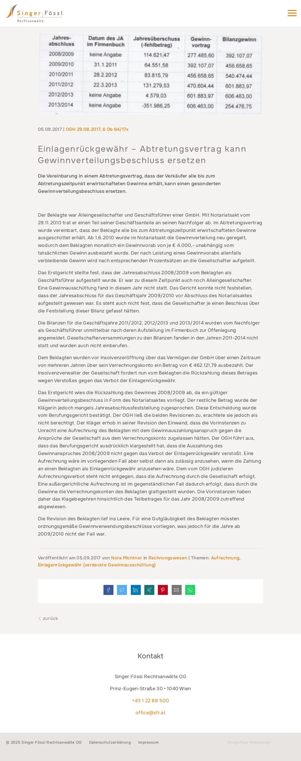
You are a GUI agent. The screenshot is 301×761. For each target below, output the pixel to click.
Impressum (148, 742)
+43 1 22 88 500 (150, 701)
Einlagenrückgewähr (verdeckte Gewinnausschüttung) (97, 565)
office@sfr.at (150, 713)
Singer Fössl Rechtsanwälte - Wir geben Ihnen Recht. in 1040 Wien (42, 15)
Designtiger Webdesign (249, 742)
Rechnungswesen (167, 558)
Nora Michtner (127, 558)
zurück (48, 618)
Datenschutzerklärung (110, 742)
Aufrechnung (225, 558)
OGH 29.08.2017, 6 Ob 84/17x (97, 129)
